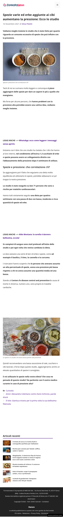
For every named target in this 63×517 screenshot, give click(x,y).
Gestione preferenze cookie (55, 515)
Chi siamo (18, 513)
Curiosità (10, 390)
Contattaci (45, 502)
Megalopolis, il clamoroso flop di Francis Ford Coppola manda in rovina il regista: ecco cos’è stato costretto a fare (27, 458)
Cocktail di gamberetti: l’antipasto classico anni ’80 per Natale (24, 480)
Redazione (26, 513)
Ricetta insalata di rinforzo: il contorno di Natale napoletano (26, 465)
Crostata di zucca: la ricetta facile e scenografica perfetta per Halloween (25, 443)
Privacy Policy (35, 513)
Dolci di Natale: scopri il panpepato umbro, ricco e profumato (25, 472)
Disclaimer (44, 513)
